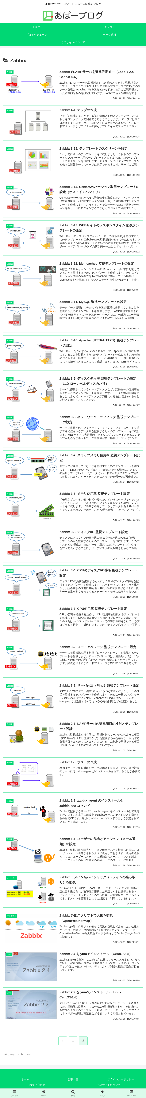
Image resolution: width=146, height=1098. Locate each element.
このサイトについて (109, 1085)
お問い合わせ (37, 1085)
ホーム (25, 1080)
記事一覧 (73, 1080)
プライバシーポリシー (120, 1080)
